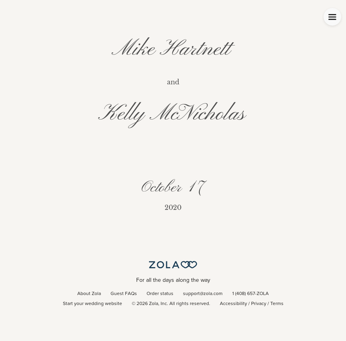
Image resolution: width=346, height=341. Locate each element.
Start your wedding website (92, 303)
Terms (277, 303)
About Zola (89, 293)
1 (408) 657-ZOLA (250, 293)
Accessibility (233, 303)
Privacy (258, 303)
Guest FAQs (124, 293)
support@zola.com (203, 293)
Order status (160, 293)
